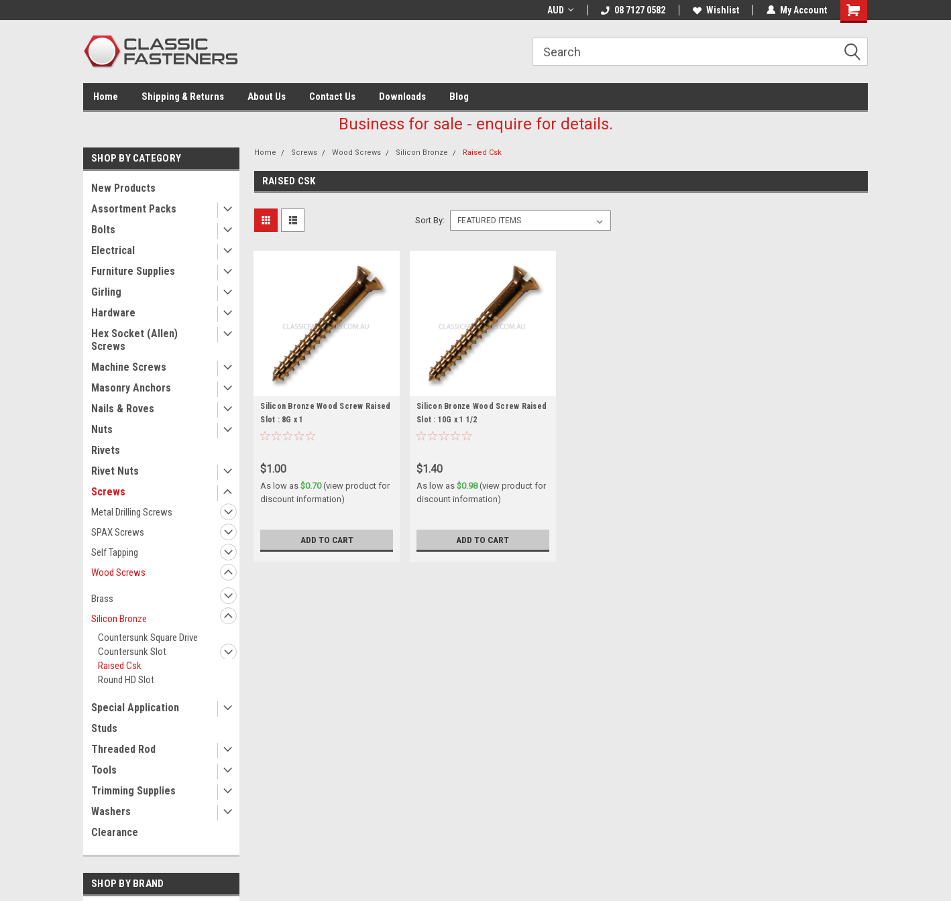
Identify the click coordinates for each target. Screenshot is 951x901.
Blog (459, 97)
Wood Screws (118, 572)
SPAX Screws (117, 532)
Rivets (105, 450)
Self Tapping (114, 552)
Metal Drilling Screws (131, 512)
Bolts (103, 229)
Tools (104, 770)
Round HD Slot (126, 680)
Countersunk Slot (132, 652)
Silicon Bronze (119, 619)
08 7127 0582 (633, 10)
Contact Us (332, 97)
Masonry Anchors (131, 387)
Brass (102, 599)
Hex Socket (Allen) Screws (134, 340)
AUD (560, 10)
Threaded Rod (123, 749)
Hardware (113, 312)
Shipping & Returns (183, 97)
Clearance (114, 832)
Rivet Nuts (115, 471)
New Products (123, 188)
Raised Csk (120, 666)
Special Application (135, 707)
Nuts (102, 429)
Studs (104, 728)
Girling (106, 292)
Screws (108, 491)
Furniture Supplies (133, 271)
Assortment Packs (133, 208)
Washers (111, 811)
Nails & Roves (122, 408)
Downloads (402, 97)
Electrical (113, 250)
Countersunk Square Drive (148, 638)
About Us (266, 97)
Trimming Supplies (133, 790)
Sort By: (430, 220)
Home (105, 97)
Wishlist (716, 10)
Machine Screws (128, 367)
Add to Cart (326, 539)
